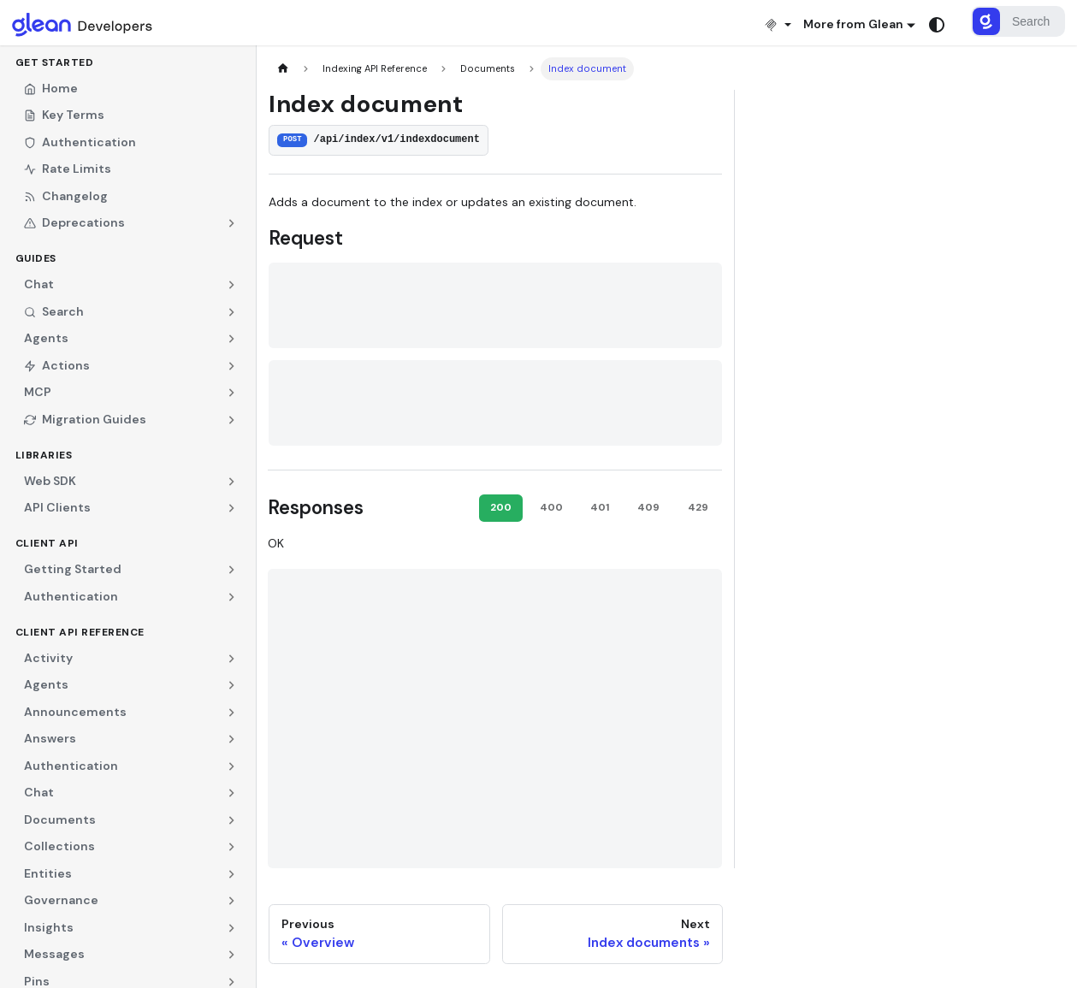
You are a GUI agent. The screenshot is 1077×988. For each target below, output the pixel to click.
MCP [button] (37, 391)
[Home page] (283, 68)
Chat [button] (39, 284)
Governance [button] (61, 900)
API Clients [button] (57, 507)
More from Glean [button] (853, 24)
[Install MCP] (777, 24)
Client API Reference (80, 632)
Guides (35, 258)
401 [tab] (599, 507)
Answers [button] (50, 738)
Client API (47, 543)
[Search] (1018, 21)
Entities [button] (48, 873)
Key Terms (64, 114)
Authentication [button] (71, 596)
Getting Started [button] (72, 569)
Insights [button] (49, 927)
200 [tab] (501, 507)
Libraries (44, 455)
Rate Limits (67, 168)
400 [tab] (551, 507)
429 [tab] (698, 507)
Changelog (66, 196)
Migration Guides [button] (85, 419)
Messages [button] (54, 953)
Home (51, 88)
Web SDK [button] (50, 480)
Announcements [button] (75, 711)
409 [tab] (648, 507)
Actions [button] (57, 365)
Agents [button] (46, 338)
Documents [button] (60, 819)
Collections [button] (59, 846)
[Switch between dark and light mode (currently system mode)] (937, 25)
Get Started (54, 62)
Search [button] (54, 311)
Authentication (80, 142)
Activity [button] (48, 658)
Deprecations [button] (74, 222)
